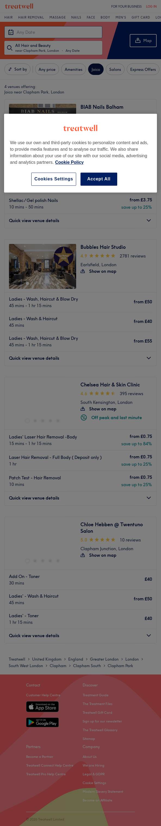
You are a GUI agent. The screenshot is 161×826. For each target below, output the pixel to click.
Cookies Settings (53, 179)
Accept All (99, 179)
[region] (80, 153)
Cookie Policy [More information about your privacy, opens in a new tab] (69, 162)
